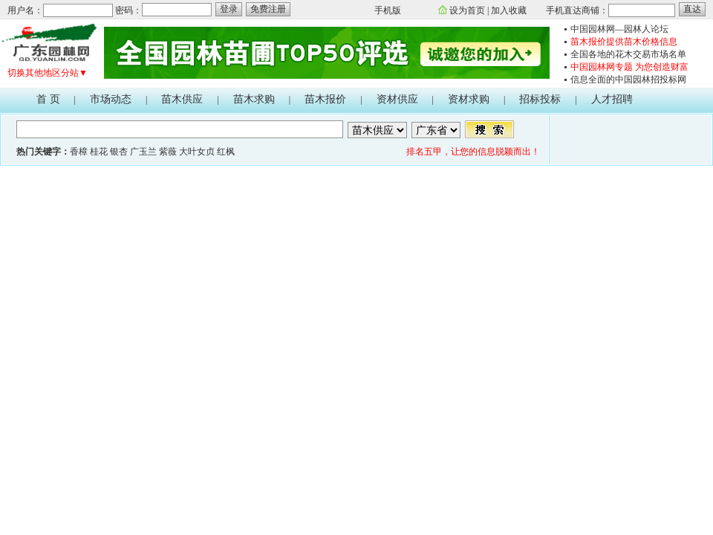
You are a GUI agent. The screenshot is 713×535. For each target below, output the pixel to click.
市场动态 (110, 99)
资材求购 (468, 99)
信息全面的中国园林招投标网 (628, 79)
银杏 (119, 151)
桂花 (99, 151)
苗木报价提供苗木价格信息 (623, 41)
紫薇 (168, 151)
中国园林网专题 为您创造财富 (629, 67)
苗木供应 (182, 99)
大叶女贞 (197, 151)
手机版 (387, 10)
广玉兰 (143, 151)
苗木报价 (325, 99)
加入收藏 (509, 10)
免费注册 (268, 9)
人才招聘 (612, 99)
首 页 (48, 99)
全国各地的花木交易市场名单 (628, 54)
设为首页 (467, 10)
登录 (229, 9)
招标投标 (540, 99)
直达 (692, 9)
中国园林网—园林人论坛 (619, 29)
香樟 (79, 151)
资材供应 (397, 99)
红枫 (226, 151)
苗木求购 (254, 99)
